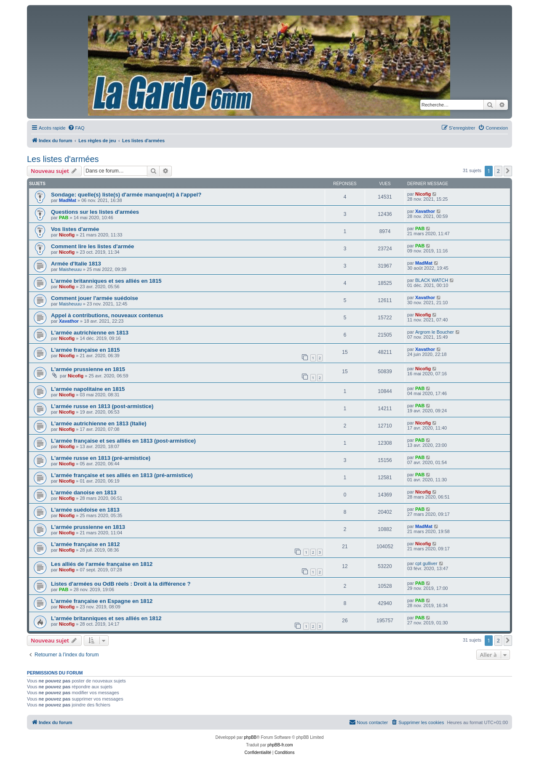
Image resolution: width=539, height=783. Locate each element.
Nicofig (423, 193)
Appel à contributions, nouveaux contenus (107, 315)
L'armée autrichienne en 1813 (89, 332)
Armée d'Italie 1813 (76, 263)
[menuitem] (76, 128)
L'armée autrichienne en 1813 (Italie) (99, 423)
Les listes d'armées (63, 159)
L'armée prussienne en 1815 (88, 369)
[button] (508, 171)
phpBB (250, 737)
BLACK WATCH (431, 280)
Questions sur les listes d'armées (95, 212)
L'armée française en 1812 (85, 544)
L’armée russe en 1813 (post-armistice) (102, 406)
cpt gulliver (426, 563)
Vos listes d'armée (75, 229)
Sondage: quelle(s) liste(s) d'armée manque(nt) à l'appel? (126, 194)
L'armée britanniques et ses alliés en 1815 (106, 281)
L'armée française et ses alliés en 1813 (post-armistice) (123, 441)
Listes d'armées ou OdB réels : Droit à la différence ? (120, 584)
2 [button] (498, 171)
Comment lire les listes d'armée (92, 246)
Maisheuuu (70, 269)
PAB (63, 217)
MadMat (67, 200)
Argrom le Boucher (434, 331)
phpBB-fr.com (280, 745)
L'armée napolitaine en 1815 (88, 389)
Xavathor (425, 211)
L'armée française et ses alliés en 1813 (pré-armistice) (122, 475)
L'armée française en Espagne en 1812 (101, 601)
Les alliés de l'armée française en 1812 (101, 564)
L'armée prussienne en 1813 (88, 527)
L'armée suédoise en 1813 (85, 510)
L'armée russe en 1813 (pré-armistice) (100, 458)
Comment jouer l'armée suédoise (94, 298)
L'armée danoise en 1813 (84, 492)
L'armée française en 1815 (85, 350)
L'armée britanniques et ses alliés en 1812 (106, 618)
